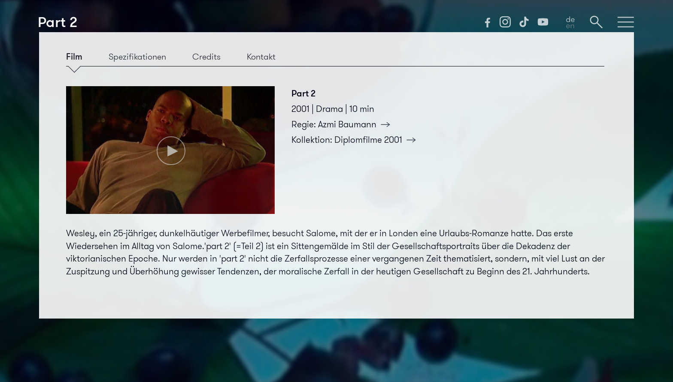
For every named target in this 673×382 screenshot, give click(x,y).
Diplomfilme (377, 139)
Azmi (356, 124)
